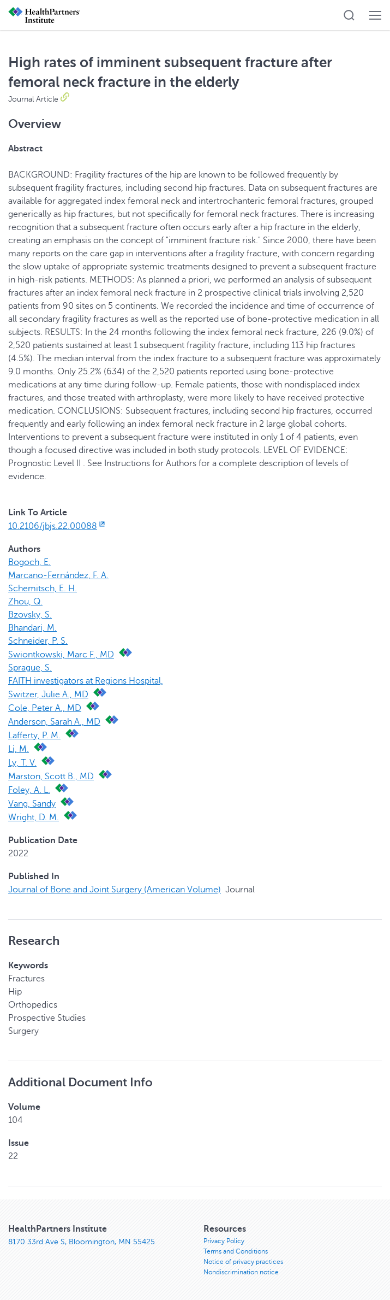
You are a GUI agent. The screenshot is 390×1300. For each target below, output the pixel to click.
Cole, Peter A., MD (44, 708)
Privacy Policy (223, 1241)
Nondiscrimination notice (241, 1272)
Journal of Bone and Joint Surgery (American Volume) (114, 890)
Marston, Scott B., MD (51, 776)
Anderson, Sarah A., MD (54, 722)
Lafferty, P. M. (34, 735)
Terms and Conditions (235, 1251)
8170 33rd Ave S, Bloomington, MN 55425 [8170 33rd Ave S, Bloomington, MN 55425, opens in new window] (81, 1242)
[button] (349, 15)
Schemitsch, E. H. (42, 588)
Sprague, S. (30, 668)
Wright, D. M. (33, 817)
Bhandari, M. (32, 628)
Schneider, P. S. (38, 641)
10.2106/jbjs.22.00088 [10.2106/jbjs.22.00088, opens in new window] (57, 526)
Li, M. (18, 749)
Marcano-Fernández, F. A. (58, 575)
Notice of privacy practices (243, 1262)
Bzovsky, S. (30, 615)
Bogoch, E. (29, 562)
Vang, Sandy (32, 804)
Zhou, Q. (25, 602)
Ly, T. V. (22, 763)
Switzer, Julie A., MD (48, 694)
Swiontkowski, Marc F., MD (61, 655)
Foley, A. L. (29, 790)
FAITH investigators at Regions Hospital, (85, 681)
